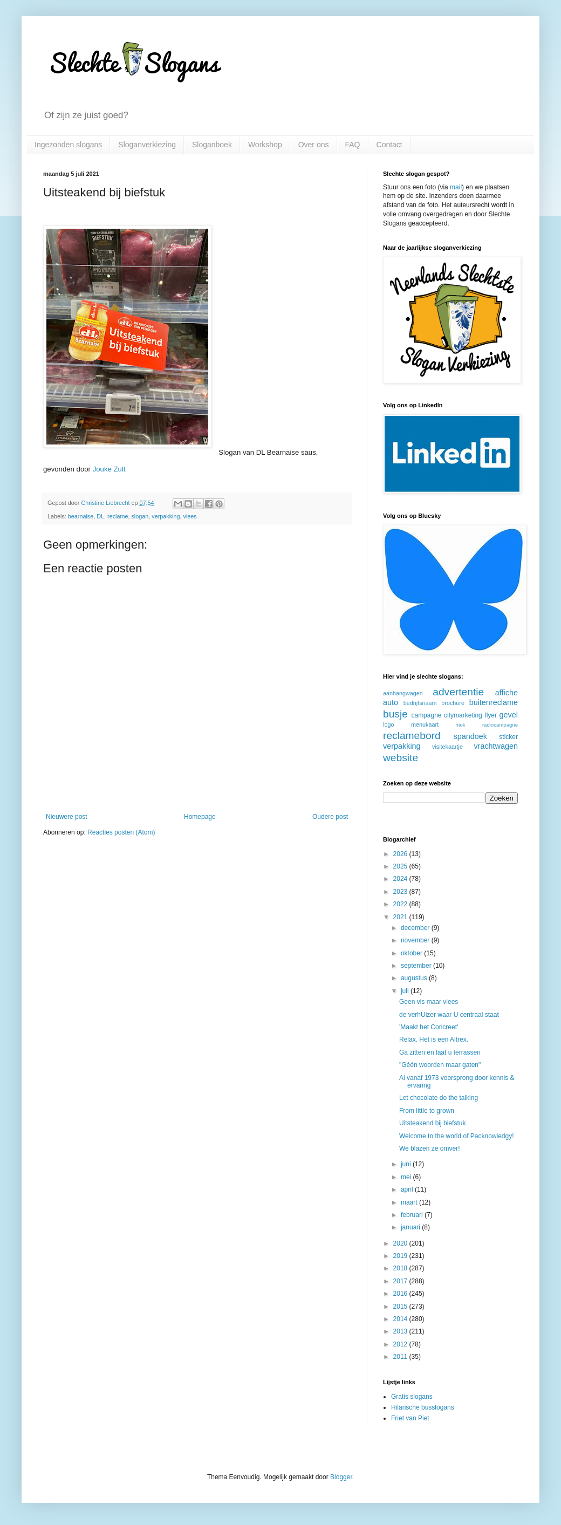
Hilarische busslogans (422, 1407)
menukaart (425, 724)
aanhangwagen (403, 693)
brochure (452, 703)
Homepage (200, 816)
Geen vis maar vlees (428, 1002)
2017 (401, 1281)
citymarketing (463, 715)
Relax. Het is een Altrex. (433, 1039)
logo (388, 724)
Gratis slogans (412, 1396)
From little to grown (426, 1110)
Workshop (265, 144)
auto (390, 702)
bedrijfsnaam (420, 703)
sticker (508, 737)
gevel (509, 714)
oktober (412, 953)
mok (461, 725)
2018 (401, 1268)
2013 (401, 1331)
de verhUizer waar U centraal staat (449, 1014)
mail (456, 187)
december (416, 928)
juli (406, 991)
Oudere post (330, 816)
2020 (401, 1243)
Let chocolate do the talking (438, 1098)
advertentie (458, 691)
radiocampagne (500, 725)
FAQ (352, 144)
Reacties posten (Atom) (121, 832)
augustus (415, 978)
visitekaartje (447, 746)
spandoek (470, 736)
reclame (117, 516)
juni (407, 1164)
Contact (389, 144)
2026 (401, 854)
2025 (401, 866)
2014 (401, 1319)
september (417, 965)
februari (413, 1215)
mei (407, 1177)
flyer (490, 715)
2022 (401, 904)
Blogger (341, 1477)
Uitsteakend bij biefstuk (432, 1123)
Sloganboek (212, 144)
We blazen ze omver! (429, 1148)
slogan (139, 516)
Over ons (313, 144)
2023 (401, 891)
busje (395, 714)
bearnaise (80, 516)
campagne (426, 715)
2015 (401, 1306)
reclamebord (412, 735)
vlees (190, 516)
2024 (401, 879)
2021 (401, 917)
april (408, 1189)
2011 (401, 1356)
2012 (401, 1344)
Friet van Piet (410, 1418)
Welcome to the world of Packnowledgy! (456, 1136)
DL (100, 516)
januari (411, 1227)
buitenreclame (493, 702)
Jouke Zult (109, 469)
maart (410, 1202)
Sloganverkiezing (147, 144)
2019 (401, 1256)
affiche (506, 692)
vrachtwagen (496, 746)
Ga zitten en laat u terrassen (440, 1052)
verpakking (166, 516)
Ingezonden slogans (68, 144)
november (416, 940)
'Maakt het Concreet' (428, 1027)
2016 (401, 1293)
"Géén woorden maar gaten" (440, 1065)
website (400, 757)
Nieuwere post (66, 816)
